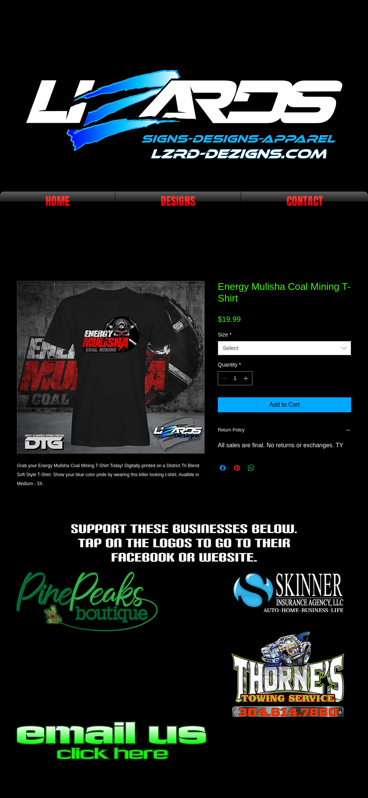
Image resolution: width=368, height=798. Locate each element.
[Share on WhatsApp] (251, 467)
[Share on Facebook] (222, 467)
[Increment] (246, 378)
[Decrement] (223, 378)
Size (225, 335)
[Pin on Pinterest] (236, 467)
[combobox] (284, 348)
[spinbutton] (235, 378)
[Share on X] (265, 467)
